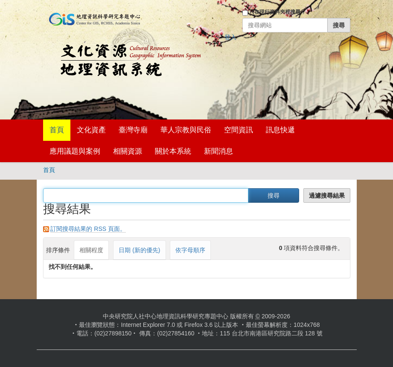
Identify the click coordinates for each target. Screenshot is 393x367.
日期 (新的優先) (139, 250)
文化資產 (91, 130)
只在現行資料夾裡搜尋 (274, 12)
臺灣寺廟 (133, 130)
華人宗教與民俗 (185, 130)
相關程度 (91, 250)
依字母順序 (190, 250)
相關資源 (127, 151)
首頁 (56, 130)
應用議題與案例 (74, 151)
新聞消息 (218, 151)
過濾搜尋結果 (327, 195)
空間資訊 (238, 130)
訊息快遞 (280, 130)
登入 (230, 37)
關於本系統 (173, 151)
